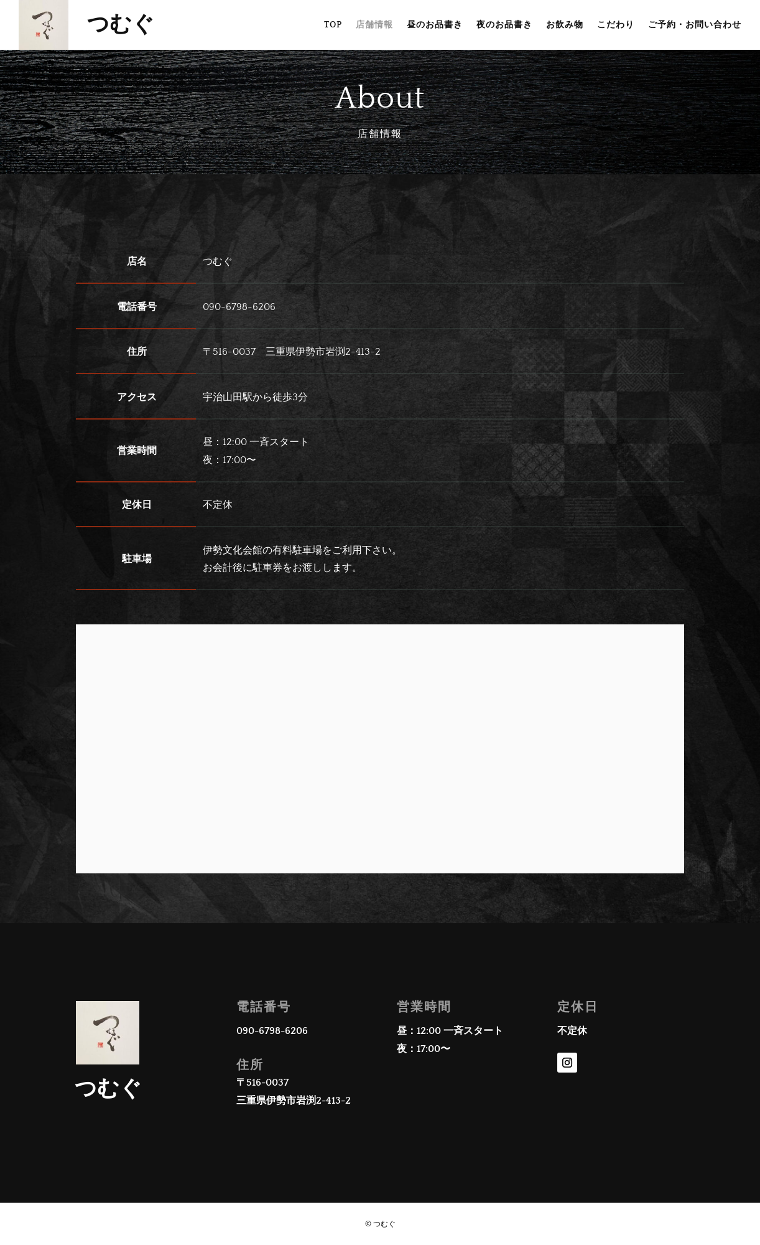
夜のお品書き (504, 25)
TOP (333, 25)
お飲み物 (564, 25)
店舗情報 (374, 25)
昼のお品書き (435, 25)
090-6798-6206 (272, 1030)
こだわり (615, 25)
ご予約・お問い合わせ (694, 25)
